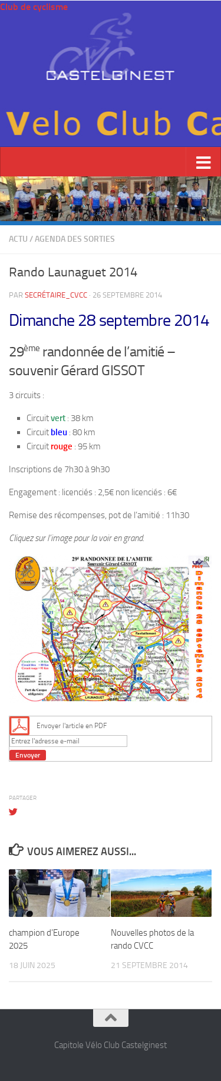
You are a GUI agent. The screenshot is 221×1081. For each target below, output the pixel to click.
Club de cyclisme (34, 6)
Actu (18, 239)
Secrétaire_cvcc (56, 295)
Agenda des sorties (75, 239)
